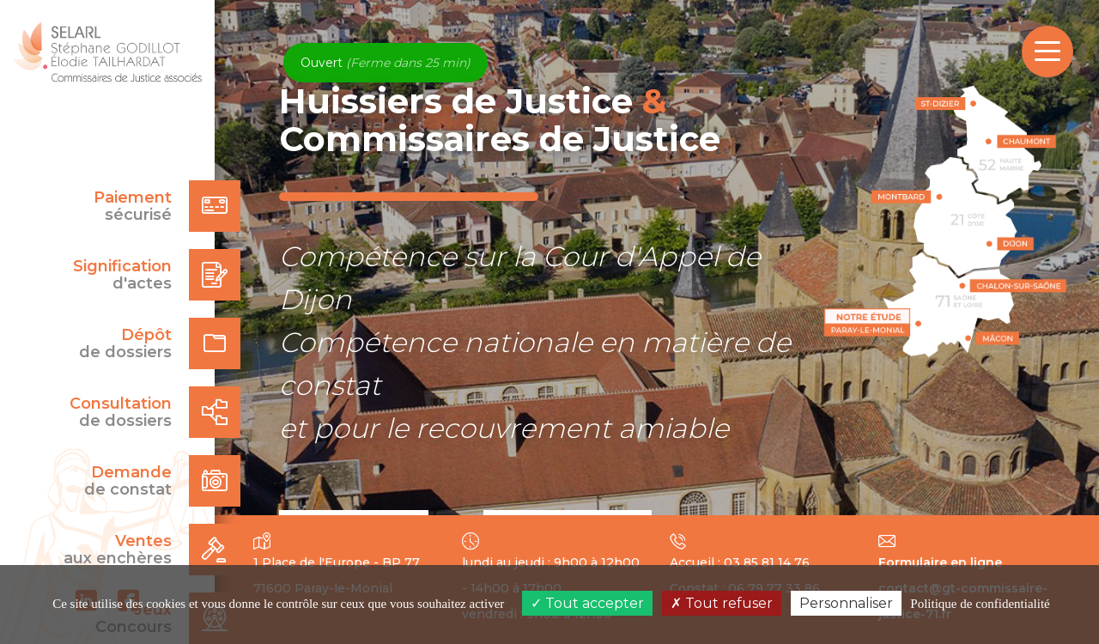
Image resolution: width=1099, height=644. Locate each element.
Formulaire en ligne (940, 562)
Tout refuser (722, 603)
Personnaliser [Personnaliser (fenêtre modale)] (846, 603)
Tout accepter (587, 603)
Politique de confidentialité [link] (979, 604)
